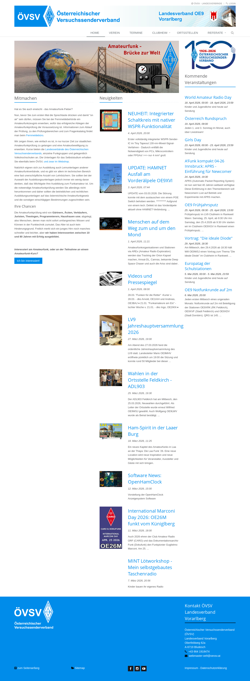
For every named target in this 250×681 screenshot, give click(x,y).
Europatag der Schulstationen (198, 266)
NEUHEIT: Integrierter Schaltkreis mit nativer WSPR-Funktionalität (151, 119)
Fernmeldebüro (34, 135)
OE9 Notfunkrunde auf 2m (208, 289)
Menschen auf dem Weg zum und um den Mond (151, 228)
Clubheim (159, 32)
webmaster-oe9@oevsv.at (204, 655)
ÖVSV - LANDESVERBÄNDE (208, 3)
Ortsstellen (187, 32)
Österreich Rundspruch (206, 118)
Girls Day (193, 139)
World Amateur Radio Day (208, 97)
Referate (215, 32)
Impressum (191, 668)
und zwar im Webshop (56, 161)
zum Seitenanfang (26, 668)
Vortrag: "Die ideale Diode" (209, 238)
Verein (114, 32)
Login (232, 3)
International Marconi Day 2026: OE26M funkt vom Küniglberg (151, 517)
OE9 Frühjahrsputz (201, 204)
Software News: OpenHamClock (145, 478)
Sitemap (78, 668)
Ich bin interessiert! (28, 260)
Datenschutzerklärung (213, 668)
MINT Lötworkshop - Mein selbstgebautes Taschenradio (150, 567)
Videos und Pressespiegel (142, 279)
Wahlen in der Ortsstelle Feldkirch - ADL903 (150, 379)
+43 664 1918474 (198, 651)
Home (94, 32)
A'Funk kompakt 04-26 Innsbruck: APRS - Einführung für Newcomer (208, 166)
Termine (136, 32)
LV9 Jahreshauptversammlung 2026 (155, 325)
